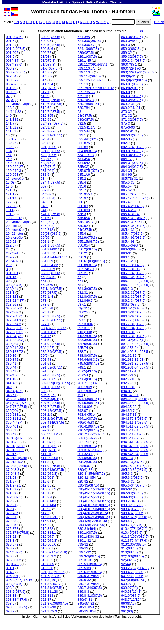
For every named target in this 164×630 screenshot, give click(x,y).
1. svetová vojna (18, 104)
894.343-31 (129, 395)
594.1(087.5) (50, 387)
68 (79, 285)
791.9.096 (84, 407)
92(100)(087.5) (132, 556)
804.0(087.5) (87, 458)
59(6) (45, 355)
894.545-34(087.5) (135, 454)
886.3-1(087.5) (132, 308)
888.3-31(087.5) (133, 336)
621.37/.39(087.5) (54, 603)
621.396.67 (86, 45)
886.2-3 (127, 289)
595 (43, 391)
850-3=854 (129, 41)
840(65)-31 (85, 603)
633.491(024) (87, 139)
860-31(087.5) (132, 84)
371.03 (11, 477)
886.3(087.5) (130, 304)
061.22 (11, 88)
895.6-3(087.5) (132, 477)
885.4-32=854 (131, 222)
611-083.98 (49, 458)
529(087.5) (49, 155)
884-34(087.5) (132, 167)
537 (43, 186)
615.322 (47, 529)
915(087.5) (129, 548)
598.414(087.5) (52, 422)
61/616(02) (49, 446)
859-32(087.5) (132, 56)
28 (8, 249)
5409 (44, 206)
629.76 (82, 96)
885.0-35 (128, 182)
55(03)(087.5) (51, 234)
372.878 (12, 529)
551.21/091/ (50, 249)
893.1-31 (128, 387)
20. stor (11, 226)
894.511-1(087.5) (134, 422)
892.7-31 (128, 379)
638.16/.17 (85, 222)
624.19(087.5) (88, 49)
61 (43, 438)
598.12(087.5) (51, 411)
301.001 (12, 273)
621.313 (47, 595)
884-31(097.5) (132, 163)
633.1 (81, 135)
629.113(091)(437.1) (93, 64)
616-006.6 (48, 544)
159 (9, 159)
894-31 (126, 391)
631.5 (81, 123)
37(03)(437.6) (16, 438)
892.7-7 (127, 383)
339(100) (12, 375)
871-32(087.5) (132, 119)
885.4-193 (128, 202)
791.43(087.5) (88, 399)
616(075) (47, 536)
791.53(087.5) (88, 403)
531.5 (45, 175)
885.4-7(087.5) (132, 234)
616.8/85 (47, 564)
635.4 (81, 182)
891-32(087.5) (132, 340)
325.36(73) (14, 308)
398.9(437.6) (50, 37)
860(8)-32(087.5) (134, 80)
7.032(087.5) (87, 336)
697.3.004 (84, 324)
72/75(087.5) (87, 344)
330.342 (12, 359)
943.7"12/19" (131, 599)
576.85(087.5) (51, 320)
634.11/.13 (85, 155)
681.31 (82, 293)
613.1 (45, 493)
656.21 (82, 253)
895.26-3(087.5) (133, 466)
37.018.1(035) (16, 458)
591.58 (46, 371)
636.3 (81, 214)
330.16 (11, 355)
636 (80, 202)
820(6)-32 (84, 470)
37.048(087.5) (16, 466)
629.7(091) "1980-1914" (95, 88)
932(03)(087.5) (132, 580)
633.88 (82, 147)
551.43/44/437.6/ (53, 257)
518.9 (45, 96)
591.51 (46, 363)
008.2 (10, 68)
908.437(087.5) (132, 513)
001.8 (10, 45)
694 (80, 316)
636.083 (83, 210)
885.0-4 (127, 186)
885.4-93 (128, 241)
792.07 (82, 411)
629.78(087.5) (88, 104)
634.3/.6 (83, 159)
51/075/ (46, 72)
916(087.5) (129, 552)
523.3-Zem (49, 131)
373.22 (11, 536)
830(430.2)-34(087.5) (93, 517)
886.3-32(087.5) (133, 316)
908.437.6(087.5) (134, 517)
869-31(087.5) (132, 96)
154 (9, 151)
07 (8, 96)
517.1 (45, 92)
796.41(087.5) (88, 426)
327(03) (12, 312)
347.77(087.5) (16, 407)
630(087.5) (85, 119)
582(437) (47, 348)
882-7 (125, 143)
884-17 (126, 159)
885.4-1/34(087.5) (134, 198)
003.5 (10, 56)
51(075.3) (48, 60)
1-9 (16, 22)
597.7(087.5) (50, 407)
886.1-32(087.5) (133, 273)
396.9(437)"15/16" (20, 580)
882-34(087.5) (132, 135)
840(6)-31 (84, 599)
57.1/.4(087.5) (51, 289)
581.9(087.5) (50, 344)
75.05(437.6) (87, 371)
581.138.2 (48, 332)
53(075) (46, 159)
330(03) (12, 344)
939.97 (126, 584)
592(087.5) (49, 379)
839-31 (82, 544)
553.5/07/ (48, 269)
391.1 (10, 568)
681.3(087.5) (87, 289)
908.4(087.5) (130, 509)
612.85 (46, 485)
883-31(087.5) (132, 151)
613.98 (46, 509)
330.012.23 (14, 348)
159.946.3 (13, 171)
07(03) (11, 100)
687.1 (81, 304)
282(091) (12, 253)
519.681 (47, 108)
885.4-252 (128, 210)
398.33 (11, 595)
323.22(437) (15, 300)
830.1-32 (84, 540)
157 (9, 155)
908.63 (126, 521)
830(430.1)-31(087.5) (93, 505)
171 (9, 190)
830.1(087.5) (87, 533)
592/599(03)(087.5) (55, 383)
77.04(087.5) (87, 379)
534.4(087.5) (50, 182)
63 (79, 112)
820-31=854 (86, 477)
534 (43, 178)
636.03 (82, 206)
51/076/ (46, 76)
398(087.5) (14, 584)
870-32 (126, 112)
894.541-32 (129, 438)
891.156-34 (129, 348)
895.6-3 (127, 474)
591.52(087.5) (51, 367)
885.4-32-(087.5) (134, 218)
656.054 (83, 245)
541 (43, 210)
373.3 (10, 540)
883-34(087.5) (132, 155)
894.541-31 (129, 430)
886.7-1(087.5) (132, 320)
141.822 (12, 127)
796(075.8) (85, 422)
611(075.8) (49, 450)
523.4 (45, 139)
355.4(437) (14, 422)
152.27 (11, 143)
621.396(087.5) (89, 41)
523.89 (46, 143)
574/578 (47, 308)
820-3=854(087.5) (91, 474)
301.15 (11, 277)
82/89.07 (84, 466)
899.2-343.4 (130, 501)
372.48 (11, 521)
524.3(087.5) (50, 151)
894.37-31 (128, 415)
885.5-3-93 (129, 245)
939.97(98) (129, 588)
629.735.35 (86, 92)
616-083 (47, 548)
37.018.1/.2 (14, 462)
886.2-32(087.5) (133, 296)
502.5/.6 (47, 49)
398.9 (10, 611)
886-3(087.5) (131, 249)
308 (9, 281)
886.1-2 (127, 261)
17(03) (11, 182)
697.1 (81, 320)
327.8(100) (14, 332)
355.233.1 (13, 415)
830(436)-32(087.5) (92, 521)
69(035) (83, 308)
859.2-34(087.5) (133, 60)
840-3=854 (85, 607)
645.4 (81, 234)
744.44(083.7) (88, 359)
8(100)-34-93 (87, 438)
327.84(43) (14, 336)
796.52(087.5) (88, 430)
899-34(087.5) (132, 497)
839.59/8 (84, 568)
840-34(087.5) (132, 37)
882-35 (126, 139)
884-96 (126, 175)
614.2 (45, 513)
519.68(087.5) (51, 104)
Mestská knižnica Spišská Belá (67, 2)
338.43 (11, 371)
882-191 (127, 131)
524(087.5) (49, 147)
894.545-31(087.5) (135, 446)
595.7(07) (48, 395)
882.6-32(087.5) (133, 147)
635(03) (83, 167)
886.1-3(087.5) (132, 265)
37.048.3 (12, 470)
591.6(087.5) (50, 375)
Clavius (116, 2)
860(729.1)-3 (131, 68)
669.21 (82, 273)
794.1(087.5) (87, 418)
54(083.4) (48, 198)
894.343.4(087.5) (134, 399)
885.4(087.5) (130, 194)
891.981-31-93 (132, 359)
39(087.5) (13, 564)
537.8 (45, 190)
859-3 (125, 45)
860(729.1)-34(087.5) (137, 72)
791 (80, 395)
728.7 (81, 352)
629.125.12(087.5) (91, 80)
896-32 (126, 489)
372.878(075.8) (17, 533)
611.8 (45, 462)
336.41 (11, 363)
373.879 (12, 544)
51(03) (46, 56)
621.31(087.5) (51, 588)
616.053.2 (48, 556)
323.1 (10, 293)
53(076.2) (48, 167)
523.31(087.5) (51, 135)
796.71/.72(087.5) (91, 434)
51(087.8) (48, 64)
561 (43, 281)
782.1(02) (84, 387)
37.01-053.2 (15, 450)
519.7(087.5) (50, 112)
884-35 (126, 171)
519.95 (46, 119)
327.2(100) (14, 316)
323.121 (12, 296)
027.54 (11, 76)
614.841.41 (49, 517)
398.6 (10, 603)
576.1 (45, 312)
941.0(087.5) (130, 595)
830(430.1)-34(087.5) (93, 509)
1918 (9, 214)
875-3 (125, 123)
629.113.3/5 (86, 68)
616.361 (47, 560)
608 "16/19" (49, 434)
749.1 (81, 367)
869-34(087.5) (132, 100)
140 (9, 116)
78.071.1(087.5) (89, 383)
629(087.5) (85, 53)
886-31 (126, 253)
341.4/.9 (12, 383)
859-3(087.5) (131, 49)
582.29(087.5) (51, 352)
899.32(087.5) (132, 505)
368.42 (11, 434)
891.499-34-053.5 (134, 352)
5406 (44, 202)
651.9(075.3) (87, 237)
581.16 (46, 336)
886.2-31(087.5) (133, 293)
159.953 (12, 175)
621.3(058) (49, 580)
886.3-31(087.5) (133, 312)
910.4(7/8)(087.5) (134, 529)
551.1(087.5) (50, 245)
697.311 (83, 328)
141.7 (10, 123)
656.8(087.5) (87, 265)
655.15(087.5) (88, 241)
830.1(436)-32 (88, 536)
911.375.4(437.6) (134, 540)
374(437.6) (14, 552)
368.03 (11, 430)
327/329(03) (15, 340)
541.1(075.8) (50, 214)
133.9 (10, 108)
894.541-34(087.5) (135, 442)
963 (124, 607)
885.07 (126, 190)
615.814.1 (48, 533)
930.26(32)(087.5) (135, 568)
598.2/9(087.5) (52, 418)
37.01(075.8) (15, 446)
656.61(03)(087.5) (91, 261)
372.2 (10, 501)
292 (9, 265)
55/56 (45, 237)
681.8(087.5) (87, 296)
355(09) (12, 411)
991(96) (127, 611)
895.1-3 (127, 458)
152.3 (10, 147)
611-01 (46, 454)
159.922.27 (14, 167)
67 (79, 277)
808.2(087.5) (87, 462)
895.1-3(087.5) (132, 462)
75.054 (82, 375)
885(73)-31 (129, 178)
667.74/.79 (85, 269)
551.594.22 (49, 265)
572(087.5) (49, 293)
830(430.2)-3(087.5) (92, 513)
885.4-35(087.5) (133, 226)
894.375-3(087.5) (134, 418)
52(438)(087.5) (52, 123)
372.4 (10, 509)
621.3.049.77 (51, 584)
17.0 (9, 186)
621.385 (83, 37)
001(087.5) (14, 37)
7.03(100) (84, 332)
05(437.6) (13, 84)
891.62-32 (128, 355)
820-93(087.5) (88, 485)
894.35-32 (128, 407)
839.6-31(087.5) (89, 572)
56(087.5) (48, 277)
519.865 (47, 116)
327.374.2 (13, 324)
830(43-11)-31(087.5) (93, 489)
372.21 (11, 505)
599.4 (45, 426)
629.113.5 (84, 72)
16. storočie (15, 178)
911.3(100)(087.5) (135, 536)
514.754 (47, 84)
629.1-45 (84, 60)
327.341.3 (13, 320)
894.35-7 (128, 411)
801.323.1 (84, 454)
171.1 (10, 194)
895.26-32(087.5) (134, 470)
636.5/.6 (83, 218)
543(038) (47, 222)
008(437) (12, 60)
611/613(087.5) (52, 470)
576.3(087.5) (50, 316)
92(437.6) (128, 560)
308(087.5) (14, 285)
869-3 (125, 92)
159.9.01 (12, 163)
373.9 (10, 548)
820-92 (82, 481)
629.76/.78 (85, 100)
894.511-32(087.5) (135, 426)
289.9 (10, 257)
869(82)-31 (129, 88)
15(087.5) (13, 139)
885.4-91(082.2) (133, 237)
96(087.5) (128, 603)
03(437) (12, 80)
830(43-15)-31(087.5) (93, 501)
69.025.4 (84, 312)
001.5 (10, 41)
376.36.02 (13, 560)
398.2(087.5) (15, 592)
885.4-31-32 (130, 214)
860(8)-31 (128, 76)
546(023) (47, 226)
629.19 (82, 84)
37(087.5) (13, 442)
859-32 (126, 53)
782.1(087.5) (87, 391)
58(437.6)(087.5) (53, 328)
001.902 (12, 53)
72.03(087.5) (87, 340)
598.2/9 (46, 415)
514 (43, 80)
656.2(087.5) (87, 249)
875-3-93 (128, 127)
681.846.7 (84, 300)
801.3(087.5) (87, 446)
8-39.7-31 (84, 442)
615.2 (45, 525)
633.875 (83, 143)
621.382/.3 (49, 611)
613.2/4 (46, 497)
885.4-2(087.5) (132, 206)
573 (43, 300)
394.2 (10, 572)
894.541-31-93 (132, 434)
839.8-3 (83, 592)
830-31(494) (86, 529)
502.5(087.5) (50, 45)
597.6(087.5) (50, 403)
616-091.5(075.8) (54, 552)
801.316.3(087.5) (90, 450)
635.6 (81, 186)
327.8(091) (14, 328)
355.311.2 (13, 418)
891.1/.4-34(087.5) (135, 344)
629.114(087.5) (89, 76)
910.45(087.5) (132, 533)
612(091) (47, 477)
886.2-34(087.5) (133, 300)
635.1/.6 (83, 175)
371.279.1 (13, 485)
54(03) (46, 194)
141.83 (11, 131)
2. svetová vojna (18, 222)
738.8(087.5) (87, 355)
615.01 (46, 521)
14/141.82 (13, 112)
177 (9, 202)
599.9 (45, 430)
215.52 (11, 241)
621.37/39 (48, 607)
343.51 (11, 395)
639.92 (82, 226)
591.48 (46, 359)
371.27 (11, 481)
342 (9, 387)
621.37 (46, 599)
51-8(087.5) (49, 68)
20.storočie (14, 237)
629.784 (83, 108)
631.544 (83, 131)
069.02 (11, 92)
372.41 (11, 517)
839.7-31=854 (88, 584)
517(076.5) (49, 88)
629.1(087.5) (87, 56)
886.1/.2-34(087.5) (135, 285)
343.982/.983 (16, 399)
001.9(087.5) (15, 49)
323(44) (12, 289)
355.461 (12, 426)
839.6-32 (84, 580)
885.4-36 (128, 230)
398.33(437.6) (16, 599)
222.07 (11, 245)
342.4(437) (14, 391)
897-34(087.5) (132, 493)
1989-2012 (14, 218)
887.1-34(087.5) (133, 328)
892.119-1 (128, 371)
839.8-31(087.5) (89, 595)
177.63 (11, 206)
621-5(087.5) (50, 576)
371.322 (12, 489)
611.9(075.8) (50, 466)
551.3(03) (48, 253)
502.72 (46, 53)
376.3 (10, 556)
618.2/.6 (47, 568)
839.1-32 (84, 552)
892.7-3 (127, 375)
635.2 (81, 178)
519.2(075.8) (50, 100)
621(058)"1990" (52, 572)
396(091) (12, 576)
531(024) (47, 171)
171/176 (12, 198)
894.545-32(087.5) (135, 450)
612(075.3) (49, 474)
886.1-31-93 (130, 269)
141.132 (12, 119)
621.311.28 (49, 592)
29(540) (12, 261)
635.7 (81, 190)
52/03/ (45, 127)
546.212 (47, 230)
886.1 (125, 257)
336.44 (11, 367)
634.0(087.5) (87, 151)
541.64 (46, 218)
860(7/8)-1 (129, 64)
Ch (48, 22)
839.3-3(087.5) (88, 556)
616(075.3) (49, 540)
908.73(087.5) (132, 525)
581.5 (45, 340)
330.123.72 (14, 352)
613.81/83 (48, 501)
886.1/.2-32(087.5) (135, 281)
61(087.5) (48, 442)
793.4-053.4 (86, 415)
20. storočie (15, 230)
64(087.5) (84, 230)
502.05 (46, 41)
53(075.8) (48, 163)
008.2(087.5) (15, 72)
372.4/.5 (12, 513)
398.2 (10, 588)
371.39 (11, 493)
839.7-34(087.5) (89, 588)
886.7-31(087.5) (133, 324)
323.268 (12, 304)
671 (80, 281)
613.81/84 (48, 505)
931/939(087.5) (132, 576)
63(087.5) (84, 116)
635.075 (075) (88, 171)
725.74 (82, 348)
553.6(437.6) (50, 273)
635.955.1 (84, 194)
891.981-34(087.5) (135, 367)
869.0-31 (128, 104)
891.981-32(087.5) (135, 363)
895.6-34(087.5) (133, 485)
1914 (9, 210)
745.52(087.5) (88, 363)
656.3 (81, 257)
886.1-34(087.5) (133, 277)
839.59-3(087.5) (89, 564)
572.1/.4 (47, 296)
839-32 (82, 548)
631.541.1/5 (86, 127)
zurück (159, 22)
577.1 (45, 324)
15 (8, 135)
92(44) (126, 564)
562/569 (47, 285)
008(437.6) (14, 64)
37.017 (11, 454)
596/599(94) (50, 399)
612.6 (45, 481)
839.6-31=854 (88, 576)
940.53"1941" (131, 592)
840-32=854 (86, 611)
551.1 (45, 241)
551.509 (47, 261)
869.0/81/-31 (130, 108)
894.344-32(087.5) (135, 403)
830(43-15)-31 (88, 497)
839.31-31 (85, 560)
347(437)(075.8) (18, 403)
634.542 (83, 163)
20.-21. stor (14, 234)
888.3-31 (128, 332)
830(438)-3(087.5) (91, 525)
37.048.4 (12, 474)
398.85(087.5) (16, 607)
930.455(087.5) (132, 572)
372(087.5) (14, 497)
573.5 (45, 304)
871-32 (126, 116)
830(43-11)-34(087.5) (93, 493)
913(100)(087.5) (133, 544)
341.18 (11, 379)
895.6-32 (128, 481)
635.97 (82, 198)
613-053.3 (48, 489)
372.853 (12, 525)
